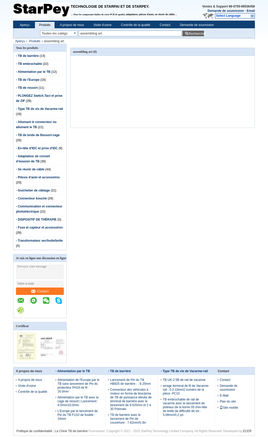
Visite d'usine (102, 25)
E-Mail (224, 395)
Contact (165, 25)
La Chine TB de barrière (71, 431)
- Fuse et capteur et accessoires (39, 227)
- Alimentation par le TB (33, 72)
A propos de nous (72, 25)
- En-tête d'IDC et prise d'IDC (37, 148)
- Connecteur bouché (31, 198)
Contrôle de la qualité (135, 25)
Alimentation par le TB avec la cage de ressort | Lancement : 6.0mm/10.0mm (78, 401)
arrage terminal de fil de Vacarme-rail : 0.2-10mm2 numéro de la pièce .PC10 (186, 389)
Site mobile (229, 407)
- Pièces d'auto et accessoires (38, 177)
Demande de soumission (226, 11)
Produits (44, 25)
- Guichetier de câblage (33, 190)
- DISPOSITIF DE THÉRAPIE (36, 219)
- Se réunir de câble (30, 169)
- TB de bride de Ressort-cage (38, 135)
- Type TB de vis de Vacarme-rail (39, 109)
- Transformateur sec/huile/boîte (39, 240)
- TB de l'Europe (28, 80)
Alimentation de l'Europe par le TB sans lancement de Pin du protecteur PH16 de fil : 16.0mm (79, 385)
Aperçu (25, 25)
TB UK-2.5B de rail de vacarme (184, 380)
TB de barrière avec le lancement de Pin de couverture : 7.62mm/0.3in (128, 418)
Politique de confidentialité (34, 431)
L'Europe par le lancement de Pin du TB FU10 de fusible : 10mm (78, 415)
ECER (247, 431)
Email (251, 11)
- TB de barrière (27, 56)
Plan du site (228, 401)
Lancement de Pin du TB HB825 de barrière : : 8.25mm (130, 382)
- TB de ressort (27, 88)
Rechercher (196, 34)
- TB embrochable (29, 64)
